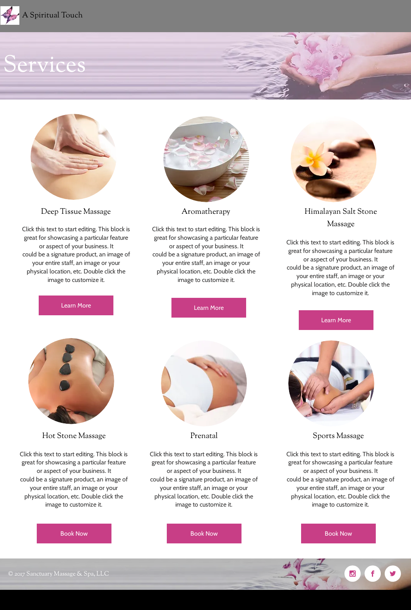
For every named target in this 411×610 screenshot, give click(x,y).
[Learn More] (76, 305)
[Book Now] (74, 533)
